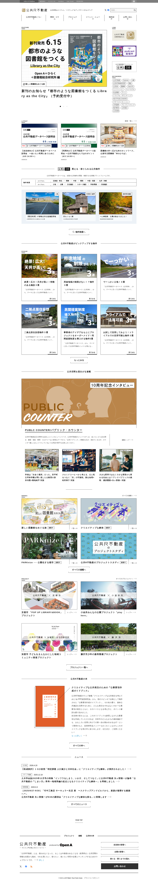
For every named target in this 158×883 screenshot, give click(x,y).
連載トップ (127, 440)
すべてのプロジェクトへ (126, 578)
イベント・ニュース (93, 18)
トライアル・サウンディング (122, 95)
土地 (54, 184)
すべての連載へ (129, 495)
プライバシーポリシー (91, 878)
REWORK (80, 1)
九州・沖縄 (103, 181)
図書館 (123, 86)
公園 (132, 80)
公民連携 (116, 105)
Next (106, 68)
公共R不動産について (33, 18)
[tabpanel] (64, 65)
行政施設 (104, 184)
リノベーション (118, 89)
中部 (74, 181)
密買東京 (43, 1)
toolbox (61, 1)
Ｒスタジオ (52, 1)
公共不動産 (116, 80)
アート (124, 92)
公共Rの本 (90, 836)
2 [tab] (63, 106)
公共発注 (124, 108)
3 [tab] (66, 106)
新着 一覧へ (130, 121)
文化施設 (70, 184)
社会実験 (116, 92)
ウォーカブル (130, 89)
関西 (81, 181)
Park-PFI (130, 86)
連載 (80, 836)
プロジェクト (72, 18)
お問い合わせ (127, 18)
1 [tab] (60, 106)
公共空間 (116, 111)
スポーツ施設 (81, 184)
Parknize (125, 80)
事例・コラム (54, 18)
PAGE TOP (79, 820)
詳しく (39, 860)
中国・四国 (91, 181)
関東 (67, 181)
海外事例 (116, 108)
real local (70, 1)
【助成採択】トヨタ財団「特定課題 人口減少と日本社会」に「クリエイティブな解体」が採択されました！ (76, 769)
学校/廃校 (93, 184)
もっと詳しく (79, 736)
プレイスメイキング (128, 105)
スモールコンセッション (121, 102)
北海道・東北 (57, 181)
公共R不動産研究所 (119, 83)
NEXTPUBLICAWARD (120, 99)
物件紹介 (111, 18)
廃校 (129, 83)
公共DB (115, 86)
